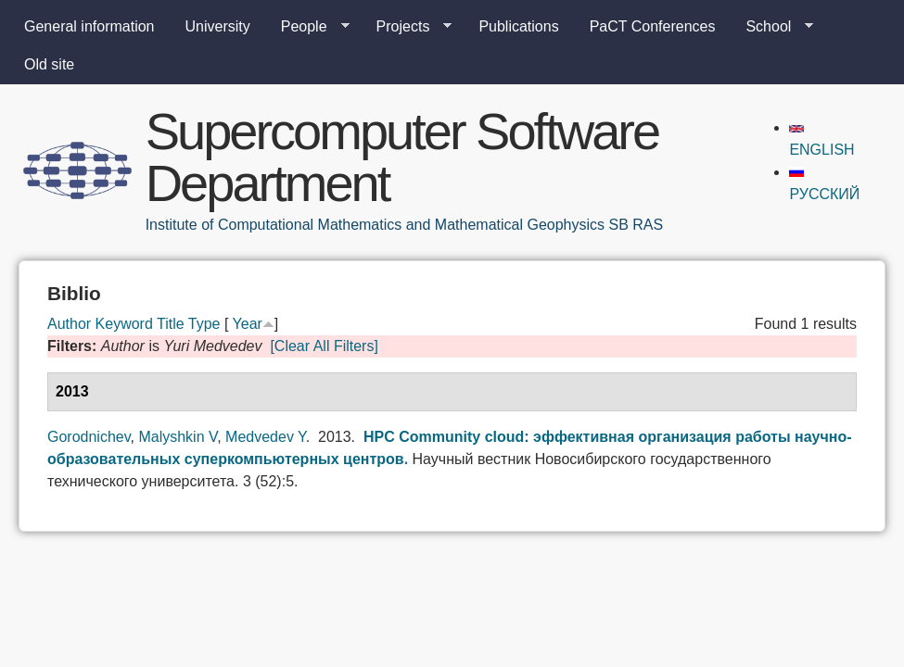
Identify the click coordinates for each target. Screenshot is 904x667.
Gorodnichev (89, 437)
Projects (407, 27)
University (217, 26)
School (772, 27)
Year (247, 324)
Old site (49, 64)
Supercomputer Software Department (402, 157)
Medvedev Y (265, 437)
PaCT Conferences (653, 26)
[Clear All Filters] (323, 346)
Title (171, 324)
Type (204, 324)
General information (89, 26)
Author (69, 324)
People (308, 27)
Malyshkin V (177, 437)
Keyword (124, 324)
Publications (518, 26)
